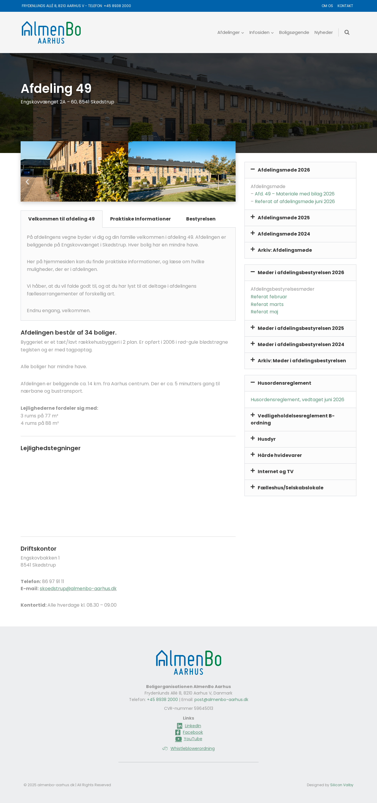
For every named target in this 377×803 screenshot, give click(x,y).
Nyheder (324, 32)
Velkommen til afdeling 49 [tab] (61, 218)
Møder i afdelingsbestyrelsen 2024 (301, 344)
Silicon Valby (341, 784)
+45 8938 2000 (117, 5)
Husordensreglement (284, 383)
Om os (327, 5)
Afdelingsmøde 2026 (284, 170)
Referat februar (269, 296)
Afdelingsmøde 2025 (284, 217)
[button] (27, 181)
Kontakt (345, 5)
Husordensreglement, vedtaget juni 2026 (297, 399)
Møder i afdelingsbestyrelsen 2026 (301, 272)
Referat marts (267, 304)
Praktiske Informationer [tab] (140, 218)
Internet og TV (276, 471)
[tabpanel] (128, 274)
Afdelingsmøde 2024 (284, 234)
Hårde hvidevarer (280, 455)
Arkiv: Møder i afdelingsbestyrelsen (302, 360)
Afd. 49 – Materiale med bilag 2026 (295, 193)
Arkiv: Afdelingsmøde (285, 250)
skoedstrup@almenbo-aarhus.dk (78, 588)
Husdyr (267, 439)
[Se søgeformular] (347, 32)
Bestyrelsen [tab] (201, 218)
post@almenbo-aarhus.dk (221, 699)
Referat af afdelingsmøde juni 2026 (295, 201)
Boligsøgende (294, 32)
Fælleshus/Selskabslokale (290, 487)
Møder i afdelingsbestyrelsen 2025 (301, 328)
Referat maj (264, 311)
